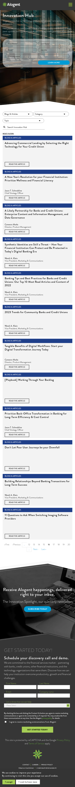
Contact (25, 765)
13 (35, 544)
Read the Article (17, 164)
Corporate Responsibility (47, 768)
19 (64, 544)
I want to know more (28, 782)
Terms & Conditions (26, 768)
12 (30, 544)
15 (44, 544)
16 (49, 545)
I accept (8, 782)
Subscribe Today (37, 609)
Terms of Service (36, 743)
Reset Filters (8, 134)
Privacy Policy (63, 740)
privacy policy (47, 718)
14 (40, 544)
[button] (70, 5)
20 (70, 544)
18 (59, 544)
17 (54, 544)
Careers (35, 765)
